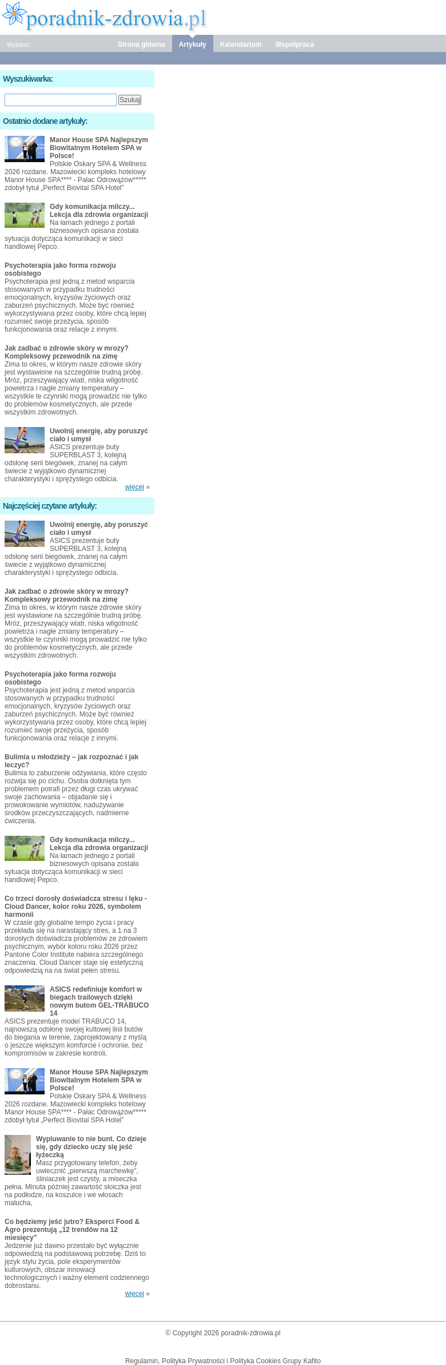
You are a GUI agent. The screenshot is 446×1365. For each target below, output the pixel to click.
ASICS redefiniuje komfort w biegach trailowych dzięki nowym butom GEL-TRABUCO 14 (99, 1001)
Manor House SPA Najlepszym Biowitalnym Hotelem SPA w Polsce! (99, 148)
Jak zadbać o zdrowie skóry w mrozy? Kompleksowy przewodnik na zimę (67, 352)
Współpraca (294, 45)
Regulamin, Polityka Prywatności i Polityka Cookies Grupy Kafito (223, 1361)
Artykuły (192, 45)
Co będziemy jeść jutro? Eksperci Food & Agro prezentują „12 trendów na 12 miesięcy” (72, 1230)
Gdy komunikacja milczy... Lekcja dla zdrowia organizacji (99, 211)
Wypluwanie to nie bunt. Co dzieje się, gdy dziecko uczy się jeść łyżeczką (91, 1147)
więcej (134, 487)
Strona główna (141, 45)
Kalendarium (241, 45)
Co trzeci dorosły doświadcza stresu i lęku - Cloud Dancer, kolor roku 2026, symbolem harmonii (76, 907)
